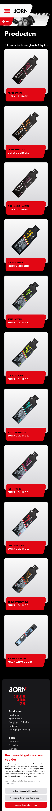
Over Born (14, 741)
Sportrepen (14, 714)
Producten (13, 745)
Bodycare (13, 725)
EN (7, 21)
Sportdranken (15, 718)
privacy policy (10, 783)
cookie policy (35, 781)
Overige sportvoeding (19, 729)
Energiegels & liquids (19, 722)
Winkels (13, 748)
